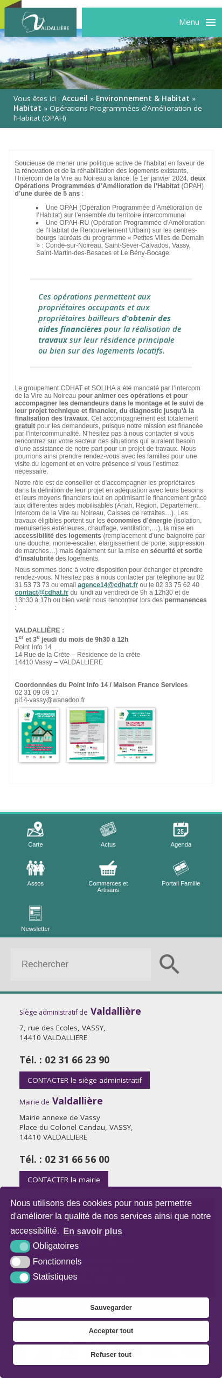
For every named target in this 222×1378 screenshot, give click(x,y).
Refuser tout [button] (111, 1354)
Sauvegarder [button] (111, 1307)
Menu (189, 21)
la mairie (63, 1179)
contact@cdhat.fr (41, 592)
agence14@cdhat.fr (108, 585)
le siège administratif (84, 1080)
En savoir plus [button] (93, 1231)
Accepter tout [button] (111, 1331)
